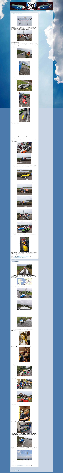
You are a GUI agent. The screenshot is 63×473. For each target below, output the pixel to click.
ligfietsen (24, 257)
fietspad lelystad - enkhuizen (17, 257)
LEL (22, 257)
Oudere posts (35, 468)
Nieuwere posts (14, 468)
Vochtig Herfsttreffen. (15, 261)
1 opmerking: (27, 256)
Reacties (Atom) (18, 470)
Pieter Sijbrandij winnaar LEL (16, 13)
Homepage (25, 468)
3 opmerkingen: (28, 465)
